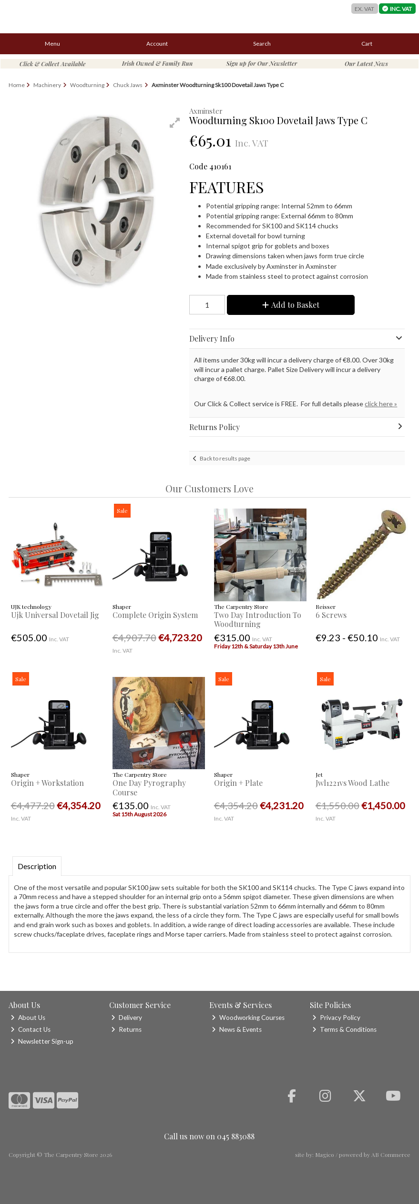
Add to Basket (290, 305)
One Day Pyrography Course (149, 787)
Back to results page (225, 458)
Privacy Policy (336, 1017)
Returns (126, 1029)
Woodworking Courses (248, 1017)
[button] (175, 122)
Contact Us (30, 1029)
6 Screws (331, 615)
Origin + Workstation (47, 783)
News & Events (237, 1029)
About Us (27, 1017)
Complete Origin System (155, 615)
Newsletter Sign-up (41, 1041)
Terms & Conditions (344, 1029)
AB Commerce (390, 1154)
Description (37, 866)
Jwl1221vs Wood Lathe (352, 783)
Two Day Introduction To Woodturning (257, 619)
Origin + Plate (238, 783)
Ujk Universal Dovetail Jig (55, 615)
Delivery (126, 1017)
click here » (381, 404)
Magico (324, 1154)
